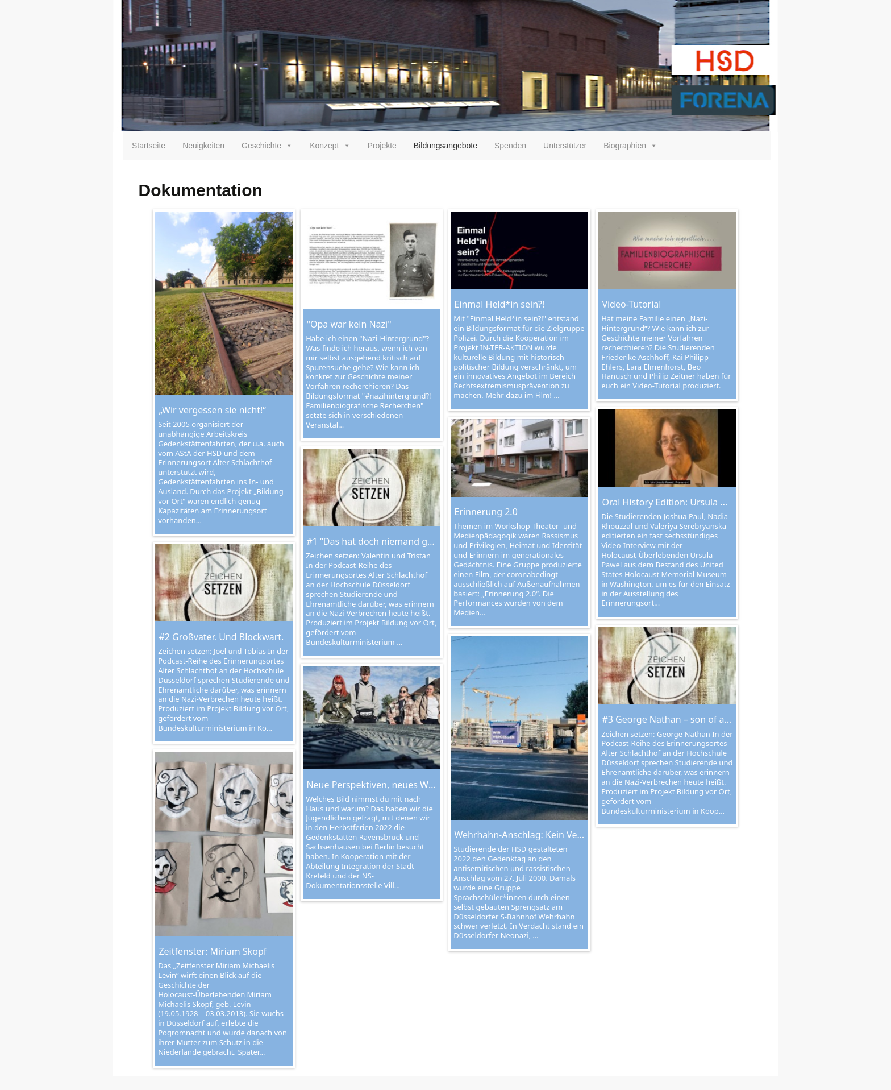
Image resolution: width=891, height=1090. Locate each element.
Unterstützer (564, 145)
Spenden (510, 145)
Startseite (148, 145)
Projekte (382, 145)
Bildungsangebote (445, 145)
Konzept (330, 145)
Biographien (630, 145)
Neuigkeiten (203, 145)
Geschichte (267, 145)
